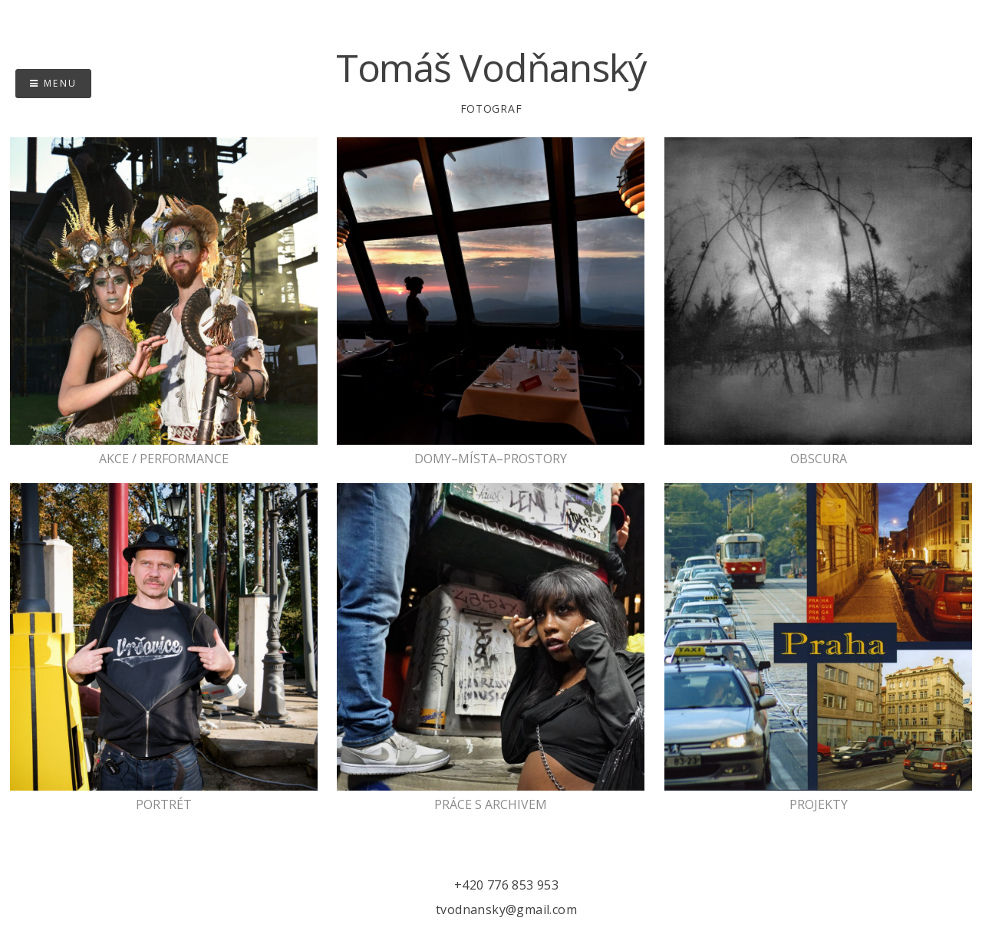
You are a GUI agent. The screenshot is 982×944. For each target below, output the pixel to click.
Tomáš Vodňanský (491, 67)
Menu (53, 83)
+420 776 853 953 (506, 885)
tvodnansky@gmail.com (506, 909)
